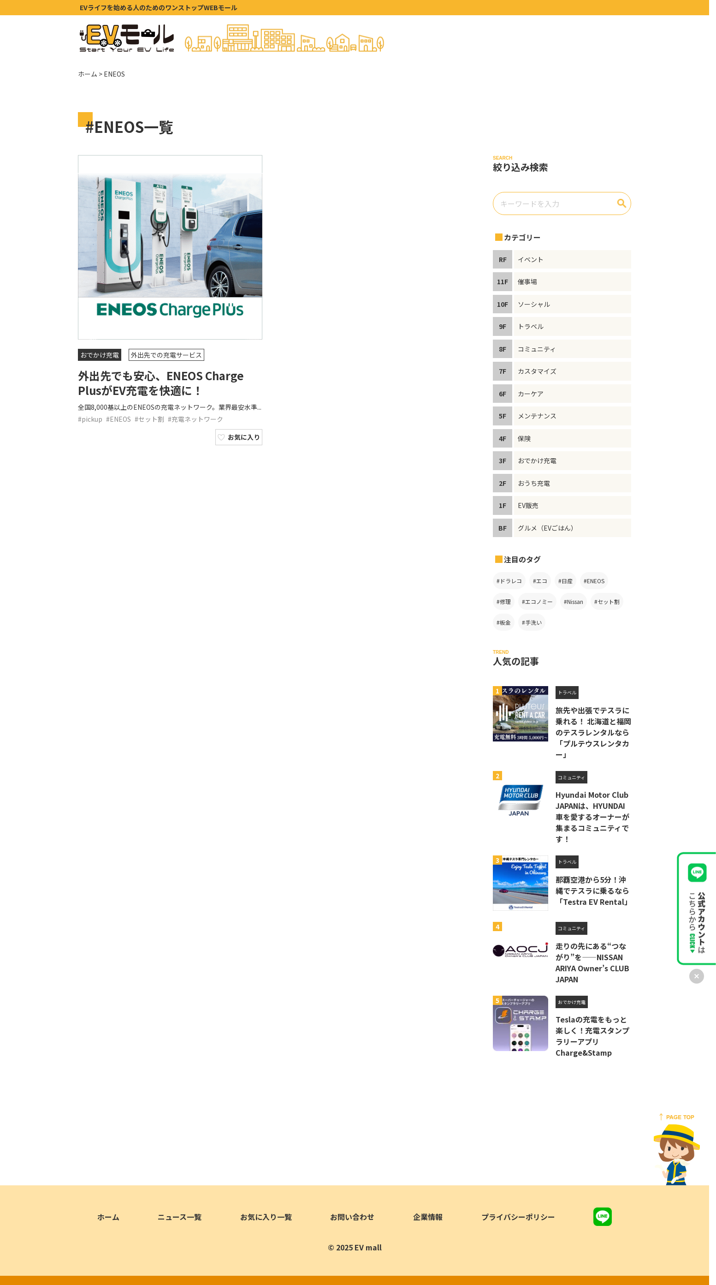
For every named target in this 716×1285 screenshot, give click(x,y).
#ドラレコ (509, 581)
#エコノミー (537, 601)
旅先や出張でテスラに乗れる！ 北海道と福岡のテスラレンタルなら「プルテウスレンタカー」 (593, 732)
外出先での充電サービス (166, 354)
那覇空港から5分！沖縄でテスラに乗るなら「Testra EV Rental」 (594, 890)
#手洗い (532, 622)
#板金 (504, 622)
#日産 (565, 581)
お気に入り (244, 437)
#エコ (540, 581)
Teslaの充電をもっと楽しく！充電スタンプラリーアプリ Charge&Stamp (592, 1036)
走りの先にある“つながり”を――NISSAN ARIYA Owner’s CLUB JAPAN (592, 962)
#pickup (90, 419)
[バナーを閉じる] (696, 976)
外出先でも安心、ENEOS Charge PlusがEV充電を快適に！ (161, 382)
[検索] (622, 203)
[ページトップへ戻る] (677, 1149)
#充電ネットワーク (195, 419)
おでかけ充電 (99, 354)
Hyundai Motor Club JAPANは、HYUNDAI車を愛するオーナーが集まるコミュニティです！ (592, 816)
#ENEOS (118, 419)
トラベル (567, 692)
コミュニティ (571, 777)
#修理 (504, 601)
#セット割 (149, 419)
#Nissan (573, 601)
